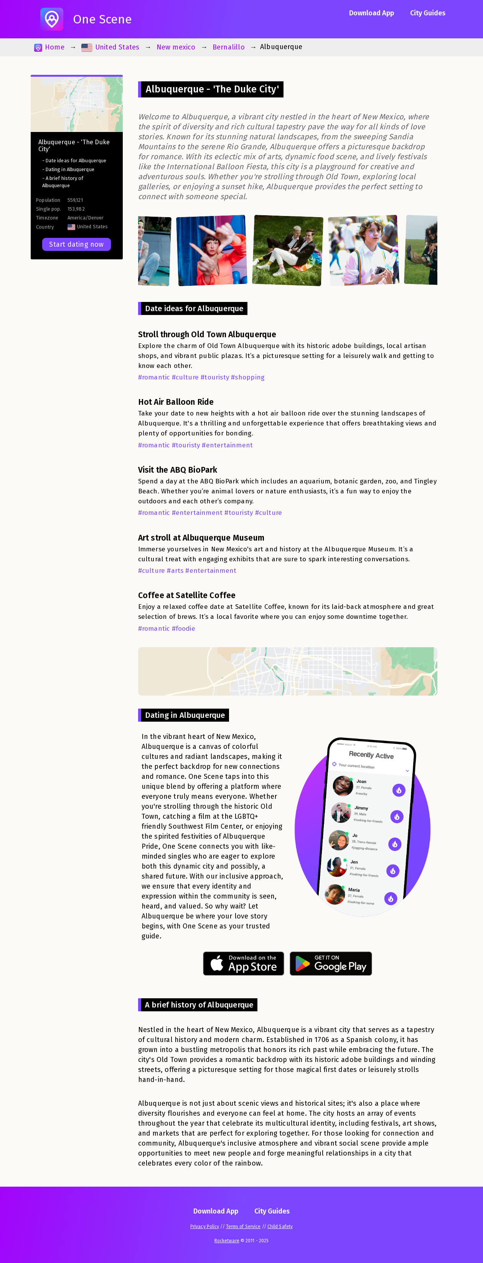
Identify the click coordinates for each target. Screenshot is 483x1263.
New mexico (176, 47)
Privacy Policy (204, 1226)
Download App (371, 13)
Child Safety (280, 1226)
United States (110, 47)
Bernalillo (229, 47)
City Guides (427, 13)
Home (49, 47)
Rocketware (226, 1240)
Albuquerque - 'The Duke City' (74, 146)
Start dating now (76, 244)
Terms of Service (243, 1226)
